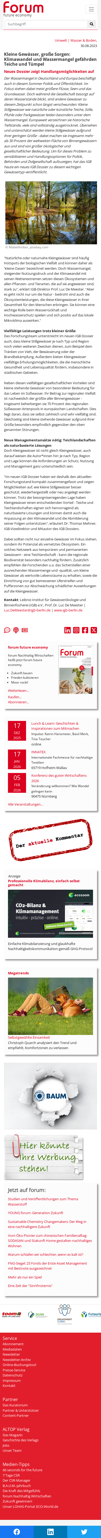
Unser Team (12, 1450)
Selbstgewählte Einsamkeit (29, 1037)
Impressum (12, 1380)
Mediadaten (12, 1349)
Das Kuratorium (15, 1405)
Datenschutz (13, 1375)
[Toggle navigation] (91, 9)
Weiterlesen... (18, 690)
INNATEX (38, 752)
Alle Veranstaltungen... (25, 804)
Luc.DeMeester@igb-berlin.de (27, 610)
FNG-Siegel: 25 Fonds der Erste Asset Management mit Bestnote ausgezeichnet (47, 1266)
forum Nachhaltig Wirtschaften (27, 1496)
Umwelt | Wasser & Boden (75, 40)
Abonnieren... (18, 702)
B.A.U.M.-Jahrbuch (17, 1485)
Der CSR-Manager (16, 1480)
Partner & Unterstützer (21, 1410)
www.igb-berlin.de (68, 610)
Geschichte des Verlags (21, 1440)
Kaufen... (15, 697)
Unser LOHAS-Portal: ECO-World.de (30, 1506)
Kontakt (9, 1385)
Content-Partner (16, 1415)
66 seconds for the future (22, 1470)
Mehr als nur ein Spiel (25, 1277)
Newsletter (11, 1354)
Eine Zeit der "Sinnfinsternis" (30, 1285)
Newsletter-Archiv (17, 1359)
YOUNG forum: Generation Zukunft (35, 1212)
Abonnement (13, 1343)
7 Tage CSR (11, 1475)
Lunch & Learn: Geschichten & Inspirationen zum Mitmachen (55, 726)
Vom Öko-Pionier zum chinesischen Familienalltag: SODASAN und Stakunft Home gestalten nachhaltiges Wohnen (50, 1240)
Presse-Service (14, 1370)
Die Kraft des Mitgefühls (21, 1490)
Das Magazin (13, 1435)
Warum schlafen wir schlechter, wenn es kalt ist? (45, 1254)
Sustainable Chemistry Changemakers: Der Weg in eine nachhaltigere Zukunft (47, 1224)
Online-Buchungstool (19, 1364)
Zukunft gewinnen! (17, 1501)
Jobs (6, 1445)
